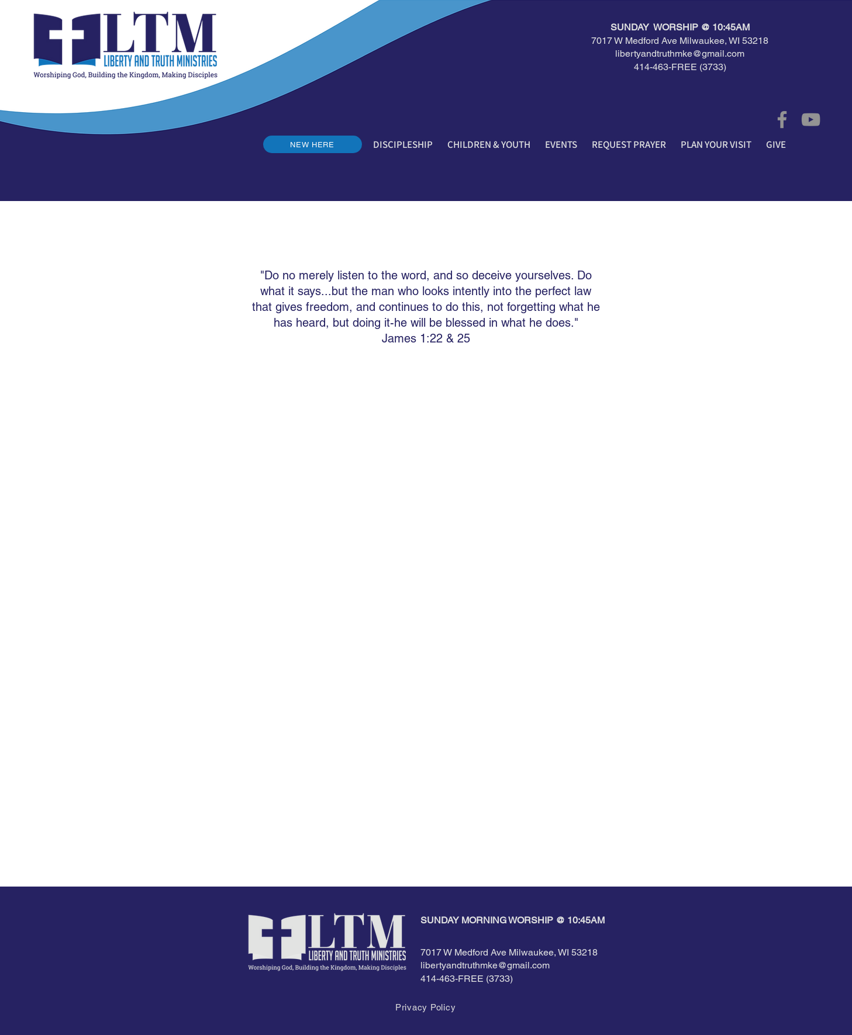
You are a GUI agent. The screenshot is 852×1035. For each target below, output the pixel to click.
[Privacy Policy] (425, 1007)
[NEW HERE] (312, 144)
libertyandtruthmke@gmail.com (679, 53)
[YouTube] (810, 119)
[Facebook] (782, 119)
